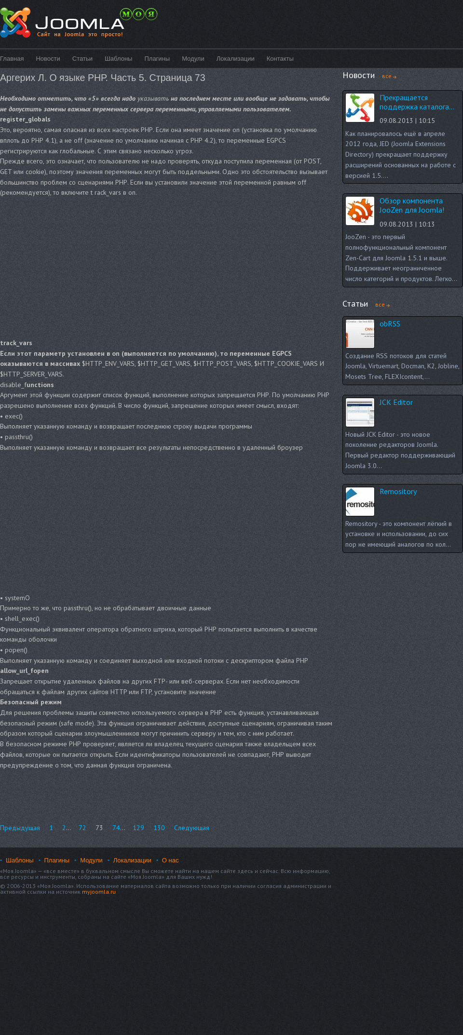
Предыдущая (20, 827)
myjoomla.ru (99, 891)
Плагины (157, 58)
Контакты (280, 58)
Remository (398, 491)
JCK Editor (396, 402)
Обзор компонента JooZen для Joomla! (412, 205)
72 (82, 827)
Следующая (191, 827)
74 (116, 827)
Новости (48, 58)
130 (159, 827)
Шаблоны (119, 58)
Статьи (82, 58)
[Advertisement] (123, 268)
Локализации (236, 58)
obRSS (390, 323)
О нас (170, 860)
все (387, 76)
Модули (193, 58)
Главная (12, 58)
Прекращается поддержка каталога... (417, 102)
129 (138, 827)
